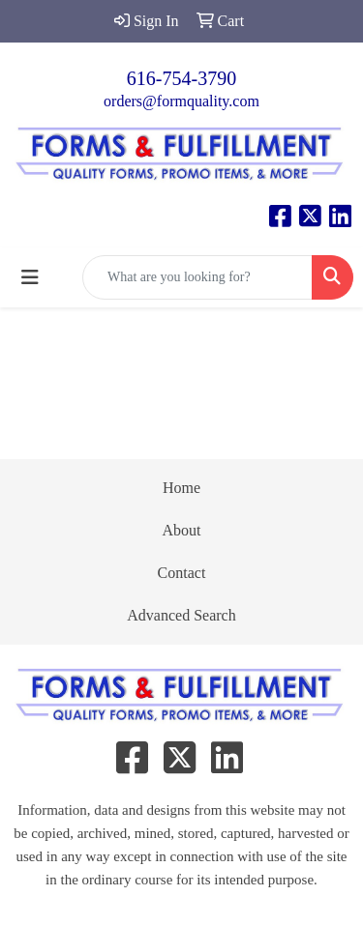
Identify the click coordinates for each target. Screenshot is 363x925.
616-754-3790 (181, 78)
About (182, 530)
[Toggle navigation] (30, 277)
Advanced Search (181, 615)
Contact (182, 572)
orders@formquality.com (181, 101)
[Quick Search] (197, 277)
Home (181, 487)
